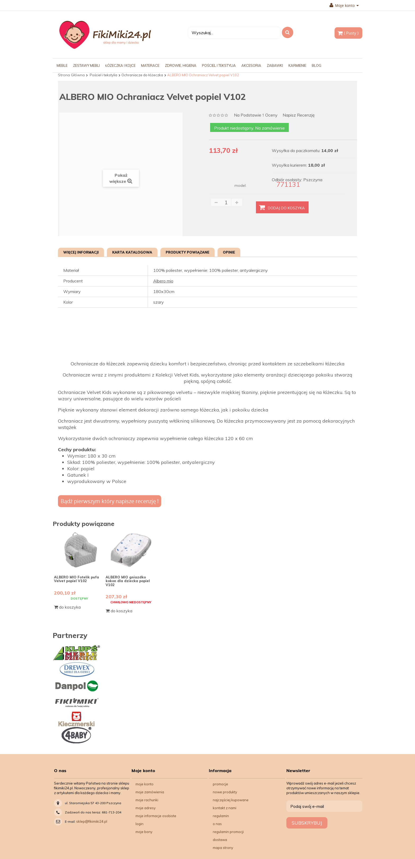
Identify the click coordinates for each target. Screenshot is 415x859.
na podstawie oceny (256, 115)
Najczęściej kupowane (231, 800)
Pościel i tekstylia (103, 75)
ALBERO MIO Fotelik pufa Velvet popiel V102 (76, 579)
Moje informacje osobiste (156, 816)
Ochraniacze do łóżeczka (142, 75)
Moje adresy (146, 808)
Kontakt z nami (224, 808)
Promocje (220, 784)
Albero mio (163, 281)
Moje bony (144, 832)
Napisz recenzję (299, 115)
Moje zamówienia (150, 792)
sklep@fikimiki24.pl (91, 821)
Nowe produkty (225, 792)
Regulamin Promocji (228, 832)
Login (139, 824)
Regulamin (221, 816)
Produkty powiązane (187, 252)
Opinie (229, 252)
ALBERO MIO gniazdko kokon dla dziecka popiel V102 (128, 581)
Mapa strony (223, 847)
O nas (217, 824)
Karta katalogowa (132, 252)
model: (240, 185)
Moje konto (344, 5)
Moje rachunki (147, 800)
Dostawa (220, 840)
